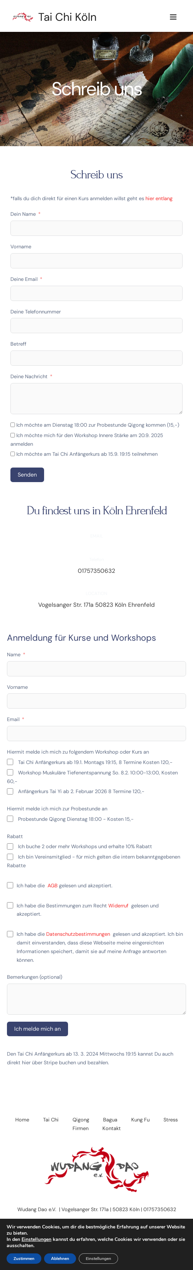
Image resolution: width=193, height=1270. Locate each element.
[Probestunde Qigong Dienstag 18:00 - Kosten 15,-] (10, 819)
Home (22, 1120)
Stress (170, 1120)
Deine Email (23, 279)
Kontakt (111, 1128)
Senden (27, 474)
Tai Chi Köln (67, 17)
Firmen (81, 1128)
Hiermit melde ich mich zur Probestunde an (57, 809)
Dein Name (23, 214)
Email (13, 719)
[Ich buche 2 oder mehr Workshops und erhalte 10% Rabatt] (10, 846)
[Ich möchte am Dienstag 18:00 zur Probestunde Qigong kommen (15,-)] (12, 425)
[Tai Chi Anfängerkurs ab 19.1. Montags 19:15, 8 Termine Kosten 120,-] (10, 762)
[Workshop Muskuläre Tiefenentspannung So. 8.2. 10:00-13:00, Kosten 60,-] (10, 772)
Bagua (110, 1120)
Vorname (20, 246)
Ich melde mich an (37, 1028)
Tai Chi (51, 1120)
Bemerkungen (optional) (34, 977)
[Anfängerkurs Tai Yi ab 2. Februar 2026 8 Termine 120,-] (10, 791)
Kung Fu (140, 1120)
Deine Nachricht (29, 376)
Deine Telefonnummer (35, 312)
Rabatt (15, 836)
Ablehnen (60, 1258)
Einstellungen (36, 1239)
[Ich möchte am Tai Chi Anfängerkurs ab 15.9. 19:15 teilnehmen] (12, 454)
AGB (53, 885)
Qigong (81, 1120)
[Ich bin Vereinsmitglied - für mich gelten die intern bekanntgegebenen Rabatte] (10, 857)
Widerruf (119, 906)
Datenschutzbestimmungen (78, 934)
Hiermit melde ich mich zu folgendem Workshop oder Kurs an (78, 752)
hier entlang (159, 198)
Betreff (18, 344)
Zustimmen (24, 1258)
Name (13, 654)
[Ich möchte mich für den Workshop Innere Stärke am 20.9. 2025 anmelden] (12, 435)
